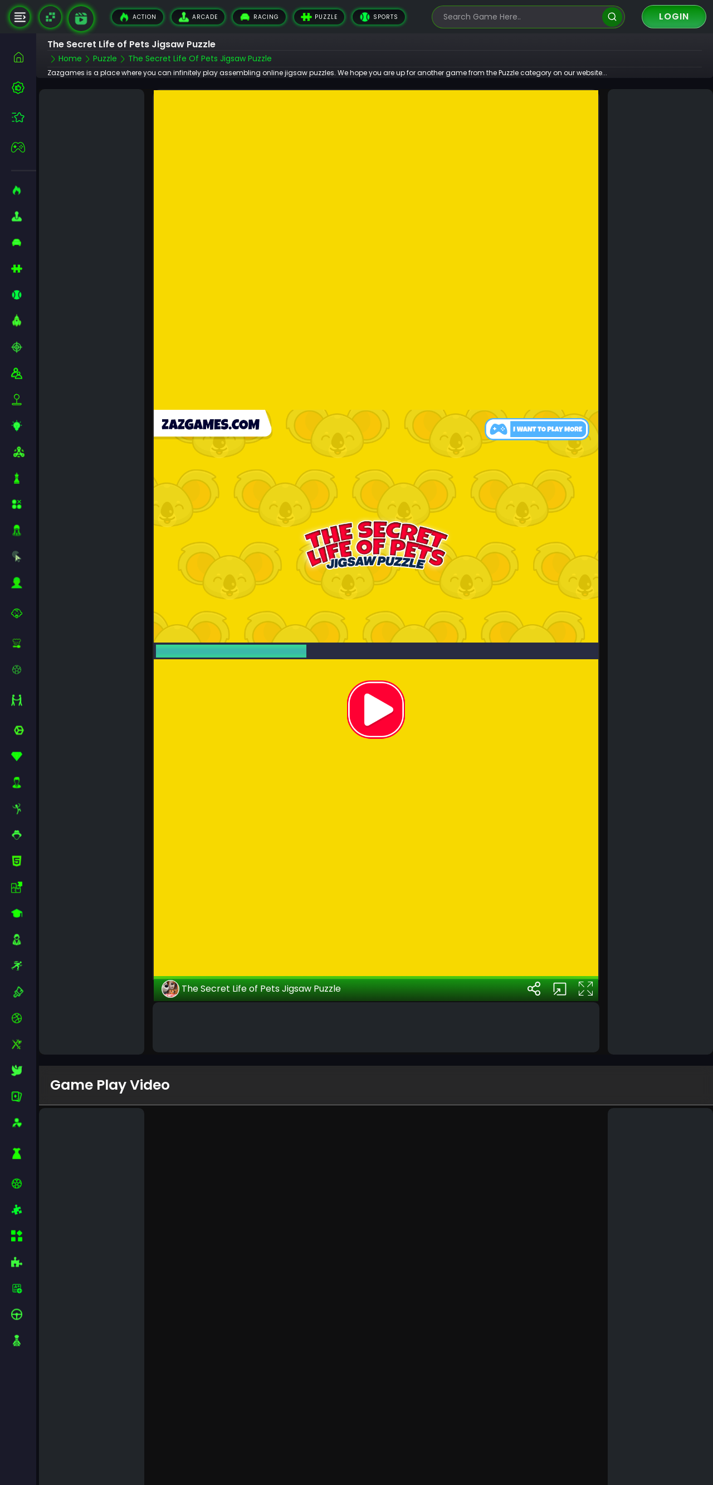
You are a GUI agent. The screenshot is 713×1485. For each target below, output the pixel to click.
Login (674, 16)
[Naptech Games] (50, 16)
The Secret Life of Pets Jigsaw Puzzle (251, 973)
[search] (612, 17)
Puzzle (319, 16)
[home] (23, 57)
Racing (259, 16)
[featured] (23, 117)
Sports (378, 16)
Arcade (198, 16)
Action (138, 16)
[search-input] (520, 17)
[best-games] (23, 87)
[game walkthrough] (81, 18)
